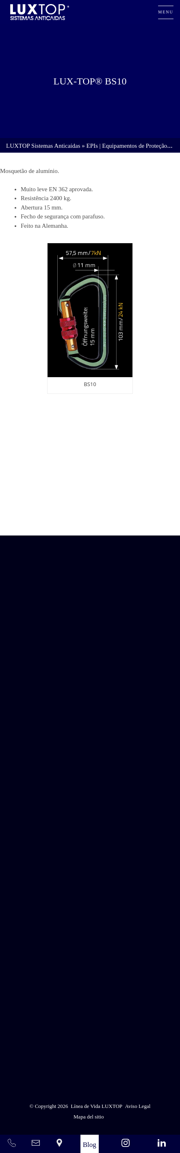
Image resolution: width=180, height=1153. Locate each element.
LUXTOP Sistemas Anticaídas (43, 146)
